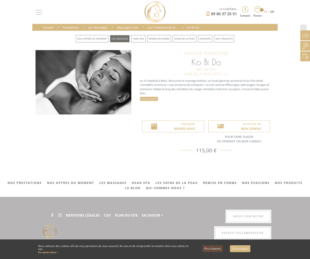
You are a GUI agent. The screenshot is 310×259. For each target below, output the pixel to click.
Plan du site (126, 215)
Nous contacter (248, 216)
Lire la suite (149, 98)
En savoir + (152, 215)
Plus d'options (212, 248)
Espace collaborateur (243, 233)
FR (266, 12)
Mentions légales (83, 215)
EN (272, 12)
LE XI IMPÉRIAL (228, 9)
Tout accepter (240, 248)
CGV (107, 215)
